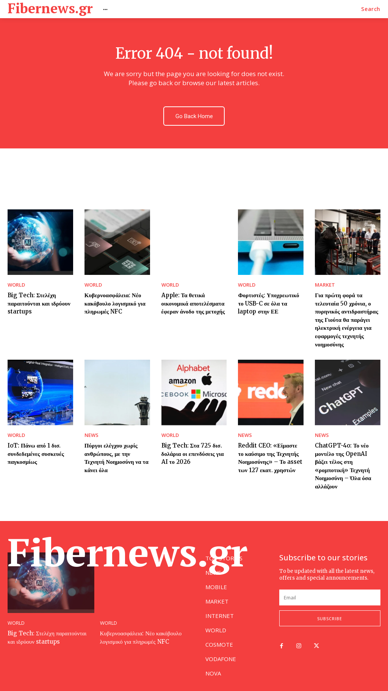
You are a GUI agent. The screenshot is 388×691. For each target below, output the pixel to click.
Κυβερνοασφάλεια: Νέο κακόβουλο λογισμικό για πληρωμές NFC (112, 299)
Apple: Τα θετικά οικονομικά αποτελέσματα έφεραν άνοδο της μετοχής (190, 299)
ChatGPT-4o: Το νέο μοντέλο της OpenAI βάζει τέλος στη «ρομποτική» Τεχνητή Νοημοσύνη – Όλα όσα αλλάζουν (346, 452)
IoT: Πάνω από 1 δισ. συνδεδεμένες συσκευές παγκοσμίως (34, 444)
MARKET (323, 283)
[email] (329, 594)
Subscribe (329, 615)
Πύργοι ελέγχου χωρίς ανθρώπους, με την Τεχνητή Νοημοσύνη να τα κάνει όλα (115, 444)
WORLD (16, 283)
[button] (370, 9)
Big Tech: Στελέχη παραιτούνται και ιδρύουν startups (37, 299)
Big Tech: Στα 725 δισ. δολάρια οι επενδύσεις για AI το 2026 (193, 444)
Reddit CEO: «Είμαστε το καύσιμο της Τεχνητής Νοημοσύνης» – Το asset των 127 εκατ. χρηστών (268, 448)
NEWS (90, 427)
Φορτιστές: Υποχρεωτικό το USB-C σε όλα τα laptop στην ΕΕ (269, 299)
